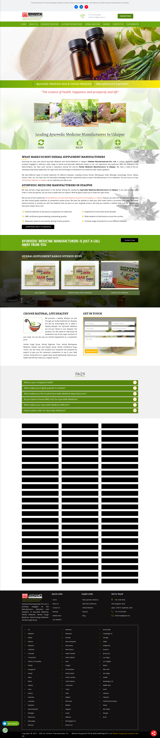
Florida (30, 665)
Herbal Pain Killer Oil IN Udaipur (40, 439)
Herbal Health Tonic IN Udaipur (40, 574)
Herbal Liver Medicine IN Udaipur (40, 446)
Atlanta (67, 705)
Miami (105, 665)
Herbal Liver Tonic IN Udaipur (120, 439)
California (31, 649)
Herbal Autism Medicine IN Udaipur (40, 534)
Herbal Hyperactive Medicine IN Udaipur (40, 540)
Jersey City (106, 653)
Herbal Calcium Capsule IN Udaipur (40, 527)
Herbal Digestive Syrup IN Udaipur (120, 473)
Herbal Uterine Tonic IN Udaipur (40, 581)
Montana (68, 630)
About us (33, 24)
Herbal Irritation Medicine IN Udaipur (80, 453)
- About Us (55, 604)
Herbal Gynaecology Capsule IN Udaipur (120, 574)
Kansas (30, 693)
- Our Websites (57, 620)
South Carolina (70, 677)
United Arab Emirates (110, 701)
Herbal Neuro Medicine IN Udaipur (120, 540)
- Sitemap (55, 612)
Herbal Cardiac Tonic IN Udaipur (120, 493)
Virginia (67, 697)
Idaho (30, 677)
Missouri (31, 725)
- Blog (84, 616)
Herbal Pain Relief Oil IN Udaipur (120, 432)
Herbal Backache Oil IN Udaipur (120, 513)
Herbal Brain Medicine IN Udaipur (80, 500)
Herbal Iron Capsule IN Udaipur (120, 520)
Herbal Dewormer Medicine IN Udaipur (80, 561)
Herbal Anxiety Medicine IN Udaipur (119, 507)
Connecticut (32, 657)
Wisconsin (68, 701)
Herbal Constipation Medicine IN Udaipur (119, 486)
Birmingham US (70, 721)
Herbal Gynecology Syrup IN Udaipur (40, 567)
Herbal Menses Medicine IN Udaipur (119, 527)
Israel (105, 689)
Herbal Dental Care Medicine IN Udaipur (40, 486)
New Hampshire (70, 641)
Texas (67, 689)
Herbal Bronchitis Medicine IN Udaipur (40, 500)
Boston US (69, 725)
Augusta (68, 709)
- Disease (85, 612)
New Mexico (69, 649)
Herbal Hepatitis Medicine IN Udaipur (80, 459)
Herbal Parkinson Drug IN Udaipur (80, 567)
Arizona (30, 641)
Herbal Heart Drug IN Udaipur (120, 547)
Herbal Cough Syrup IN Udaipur (40, 561)
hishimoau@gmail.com (96, 17)
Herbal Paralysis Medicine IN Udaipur (80, 540)
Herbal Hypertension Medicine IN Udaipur (40, 459)
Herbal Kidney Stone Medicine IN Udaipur (40, 453)
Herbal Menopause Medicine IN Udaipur (80, 527)
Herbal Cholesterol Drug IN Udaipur (80, 493)
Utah (67, 693)
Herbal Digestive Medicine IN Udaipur (40, 480)
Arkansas (31, 645)
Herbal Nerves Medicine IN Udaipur (80, 439)
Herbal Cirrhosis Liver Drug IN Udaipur (40, 520)
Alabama (31, 634)
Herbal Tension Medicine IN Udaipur (119, 426)
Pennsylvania (69, 669)
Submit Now (91, 351)
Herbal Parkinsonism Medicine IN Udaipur (40, 547)
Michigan (31, 713)
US (29, 630)
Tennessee (69, 685)
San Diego (106, 673)
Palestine (106, 697)
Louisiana (31, 701)
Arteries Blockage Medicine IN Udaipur (80, 547)
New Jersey (69, 645)
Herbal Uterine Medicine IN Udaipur (119, 581)
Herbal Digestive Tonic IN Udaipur (80, 473)
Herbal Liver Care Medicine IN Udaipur (80, 446)
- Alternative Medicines (89, 604)
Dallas (105, 641)
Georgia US (31, 669)
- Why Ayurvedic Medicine (90, 600)
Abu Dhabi (106, 709)
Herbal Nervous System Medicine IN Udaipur (80, 554)
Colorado (31, 653)
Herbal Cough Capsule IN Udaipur (119, 554)
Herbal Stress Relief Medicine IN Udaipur (119, 567)
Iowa (29, 689)
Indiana (30, 685)
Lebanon (106, 693)
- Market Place (56, 616)
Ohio (67, 661)
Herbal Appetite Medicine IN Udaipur (120, 500)
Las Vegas (106, 657)
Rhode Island (69, 673)
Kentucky (31, 697)
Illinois (30, 681)
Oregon (67, 665)
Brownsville (107, 630)
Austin (67, 713)
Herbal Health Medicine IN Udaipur (80, 466)
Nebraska (68, 634)
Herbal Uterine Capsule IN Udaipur (80, 581)
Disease (106, 24)
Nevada (68, 638)
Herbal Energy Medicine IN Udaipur (120, 466)
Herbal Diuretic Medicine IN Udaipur (40, 473)
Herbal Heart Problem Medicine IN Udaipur (120, 459)
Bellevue (68, 717)
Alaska (30, 638)
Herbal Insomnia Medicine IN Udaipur (120, 453)
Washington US (108, 681)
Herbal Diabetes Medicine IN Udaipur (80, 480)
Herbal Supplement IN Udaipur (40, 432)
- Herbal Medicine (87, 608)
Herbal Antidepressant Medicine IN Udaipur (40, 507)
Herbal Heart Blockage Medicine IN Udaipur (40, 466)
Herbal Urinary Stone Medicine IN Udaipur (40, 426)
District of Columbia (34, 661)
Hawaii (30, 673)
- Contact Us (56, 608)
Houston (106, 649)
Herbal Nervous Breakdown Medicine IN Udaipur (120, 534)
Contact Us (118, 24)
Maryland (31, 705)
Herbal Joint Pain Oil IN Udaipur (40, 513)
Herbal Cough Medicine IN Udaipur (80, 486)
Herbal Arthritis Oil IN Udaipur (80, 513)
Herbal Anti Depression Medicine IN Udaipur (80, 507)
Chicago (105, 638)
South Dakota (70, 681)
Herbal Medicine (92, 24)
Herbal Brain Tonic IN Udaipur (40, 554)
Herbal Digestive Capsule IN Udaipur (119, 561)
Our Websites (133, 24)
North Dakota (70, 657)
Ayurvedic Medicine (49, 24)
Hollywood (106, 645)
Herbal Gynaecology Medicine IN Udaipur (80, 574)
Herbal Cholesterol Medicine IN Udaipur (40, 493)
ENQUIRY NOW (125, 16)
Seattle (105, 677)
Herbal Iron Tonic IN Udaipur (80, 520)
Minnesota (31, 717)
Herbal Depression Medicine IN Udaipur (120, 480)
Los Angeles (107, 661)
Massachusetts (33, 709)
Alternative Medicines (72, 24)
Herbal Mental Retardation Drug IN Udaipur (80, 534)
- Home (54, 600)
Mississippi (31, 721)
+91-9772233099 (94, 15)
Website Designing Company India (125, 733)
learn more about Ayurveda (38, 227)
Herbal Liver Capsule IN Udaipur (120, 446)
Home (23, 24)
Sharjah (105, 713)
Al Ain (105, 717)
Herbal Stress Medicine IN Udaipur (80, 432)
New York (106, 669)
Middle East (107, 685)
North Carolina (70, 653)
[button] (12, 53)
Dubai (105, 705)
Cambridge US (107, 634)
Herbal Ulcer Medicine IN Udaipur (80, 426)
